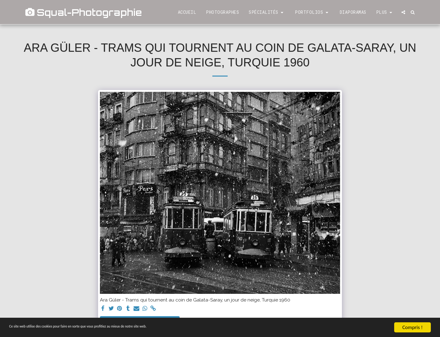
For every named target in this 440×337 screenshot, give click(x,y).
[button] (267, 12)
